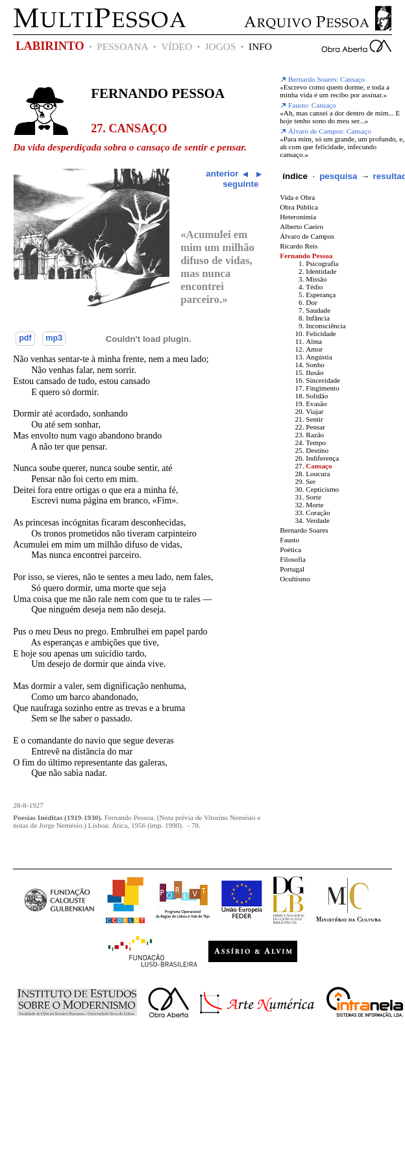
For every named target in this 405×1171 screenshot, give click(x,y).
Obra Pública (299, 207)
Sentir (314, 419)
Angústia (319, 357)
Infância (318, 318)
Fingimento (322, 388)
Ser (310, 481)
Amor (314, 349)
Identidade (321, 271)
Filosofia (293, 559)
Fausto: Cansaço (308, 105)
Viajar (314, 411)
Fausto (289, 540)
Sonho (315, 364)
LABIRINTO (50, 46)
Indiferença (322, 458)
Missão (316, 279)
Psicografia (322, 263)
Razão (315, 435)
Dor (311, 302)
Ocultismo (295, 579)
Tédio (314, 287)
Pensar (315, 427)
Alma (314, 341)
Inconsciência (326, 326)
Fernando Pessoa (158, 93)
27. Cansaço (129, 128)
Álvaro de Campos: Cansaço (325, 131)
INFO (260, 46)
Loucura (318, 473)
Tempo (316, 442)
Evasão (316, 403)
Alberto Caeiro (301, 226)
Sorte (313, 497)
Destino (317, 450)
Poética (290, 549)
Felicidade (321, 333)
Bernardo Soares (304, 530)
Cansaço (319, 466)
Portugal (292, 569)
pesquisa (338, 176)
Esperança (321, 294)
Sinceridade (323, 380)
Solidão (317, 396)
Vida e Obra (297, 197)
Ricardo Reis (298, 246)
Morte (314, 505)
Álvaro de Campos (307, 236)
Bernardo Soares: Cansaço (322, 79)
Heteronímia (298, 217)
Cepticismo (322, 489)
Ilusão (314, 372)
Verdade (318, 520)
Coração (318, 512)
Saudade (318, 310)
